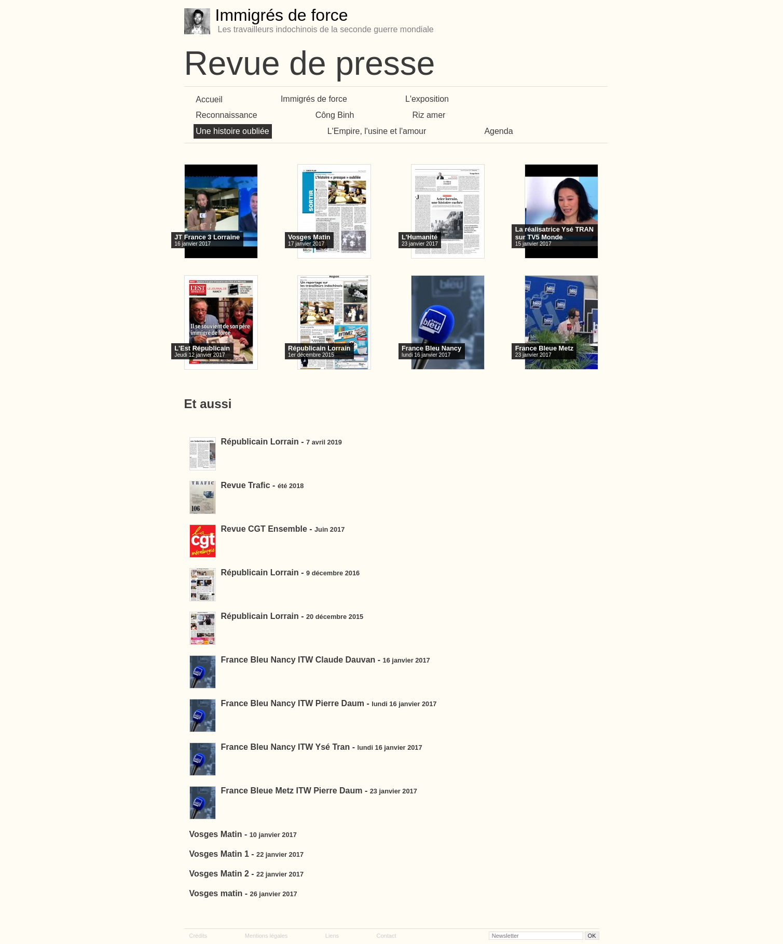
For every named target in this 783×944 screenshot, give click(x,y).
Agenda (498, 131)
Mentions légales (266, 936)
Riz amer (428, 115)
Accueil (209, 99)
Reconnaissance (226, 115)
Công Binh (334, 115)
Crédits (198, 936)
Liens (332, 936)
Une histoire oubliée (232, 131)
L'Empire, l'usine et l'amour (377, 131)
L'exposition (427, 99)
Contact (386, 936)
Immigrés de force (314, 99)
